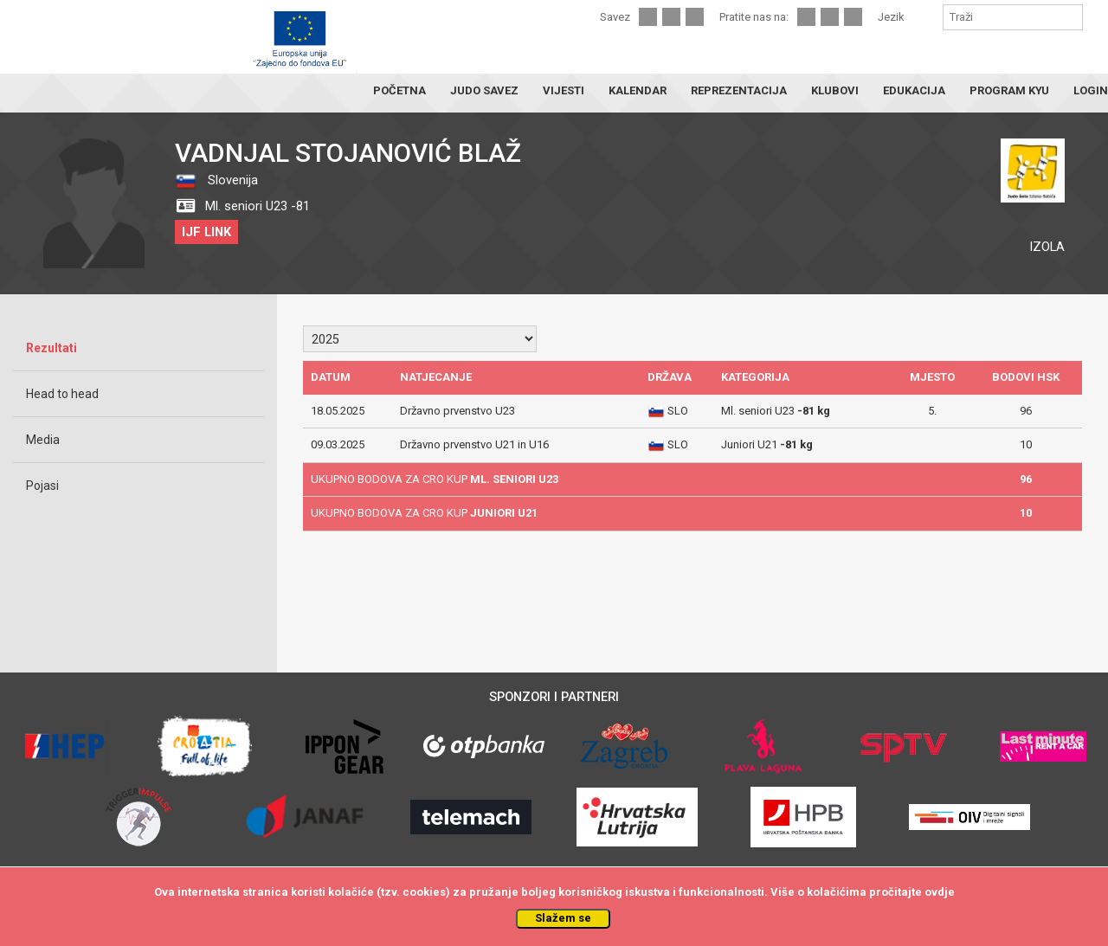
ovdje (939, 891)
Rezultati (51, 348)
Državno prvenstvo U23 (457, 410)
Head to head (62, 394)
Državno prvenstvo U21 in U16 (474, 444)
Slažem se (563, 917)
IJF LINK (206, 232)
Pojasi (42, 485)
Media (43, 440)
